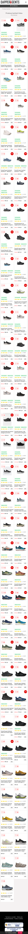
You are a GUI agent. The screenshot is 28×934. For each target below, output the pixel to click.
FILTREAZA (14, 5)
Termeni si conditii (11, 917)
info (12, 42)
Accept (20, 932)
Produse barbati (6, 9)
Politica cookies (18, 918)
